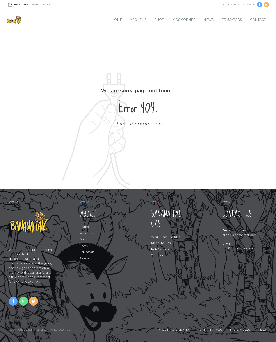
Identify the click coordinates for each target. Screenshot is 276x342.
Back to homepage (138, 124)
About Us (138, 20)
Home (117, 20)
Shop (159, 20)
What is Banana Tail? (165, 236)
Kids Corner (184, 20)
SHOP (261, 330)
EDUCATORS (240, 330)
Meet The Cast (161, 243)
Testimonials (159, 255)
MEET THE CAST (211, 330)
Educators (232, 20)
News (208, 20)
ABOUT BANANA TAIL (175, 330)
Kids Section (160, 249)
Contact (257, 20)
